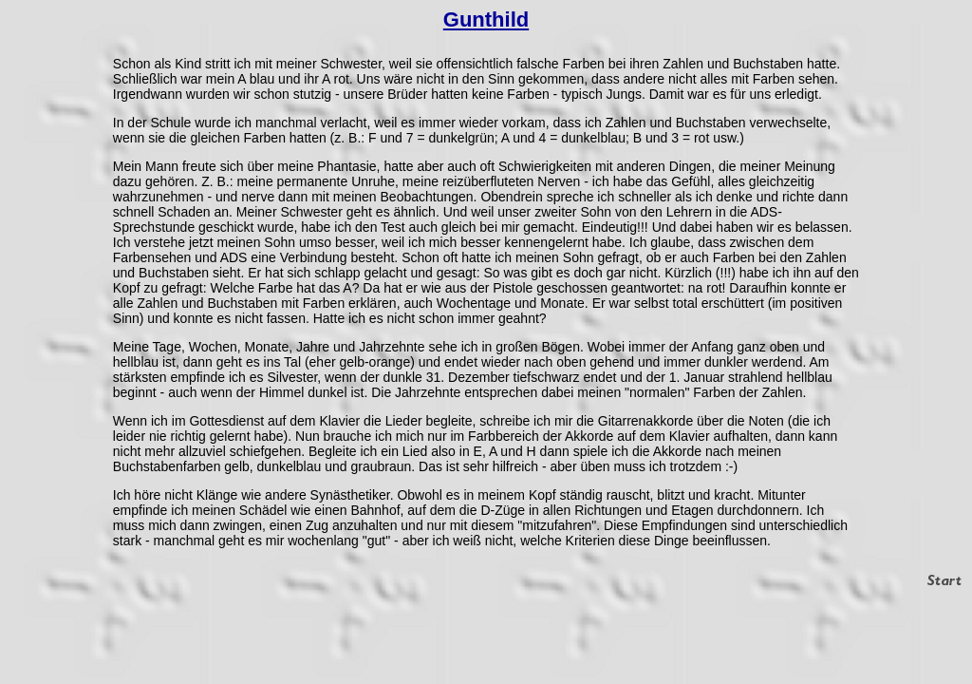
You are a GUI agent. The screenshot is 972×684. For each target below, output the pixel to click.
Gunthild (486, 19)
